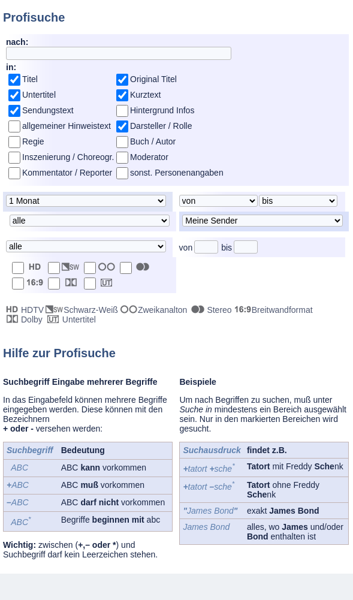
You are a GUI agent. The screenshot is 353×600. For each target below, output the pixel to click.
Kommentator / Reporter (67, 172)
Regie (33, 141)
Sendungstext (48, 110)
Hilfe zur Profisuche (59, 353)
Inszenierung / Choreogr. (68, 157)
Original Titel (153, 79)
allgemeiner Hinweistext (66, 126)
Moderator (149, 157)
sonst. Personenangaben (177, 172)
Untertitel (39, 95)
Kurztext (145, 95)
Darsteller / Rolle (161, 126)
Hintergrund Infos (162, 110)
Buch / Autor (153, 141)
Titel (30, 79)
